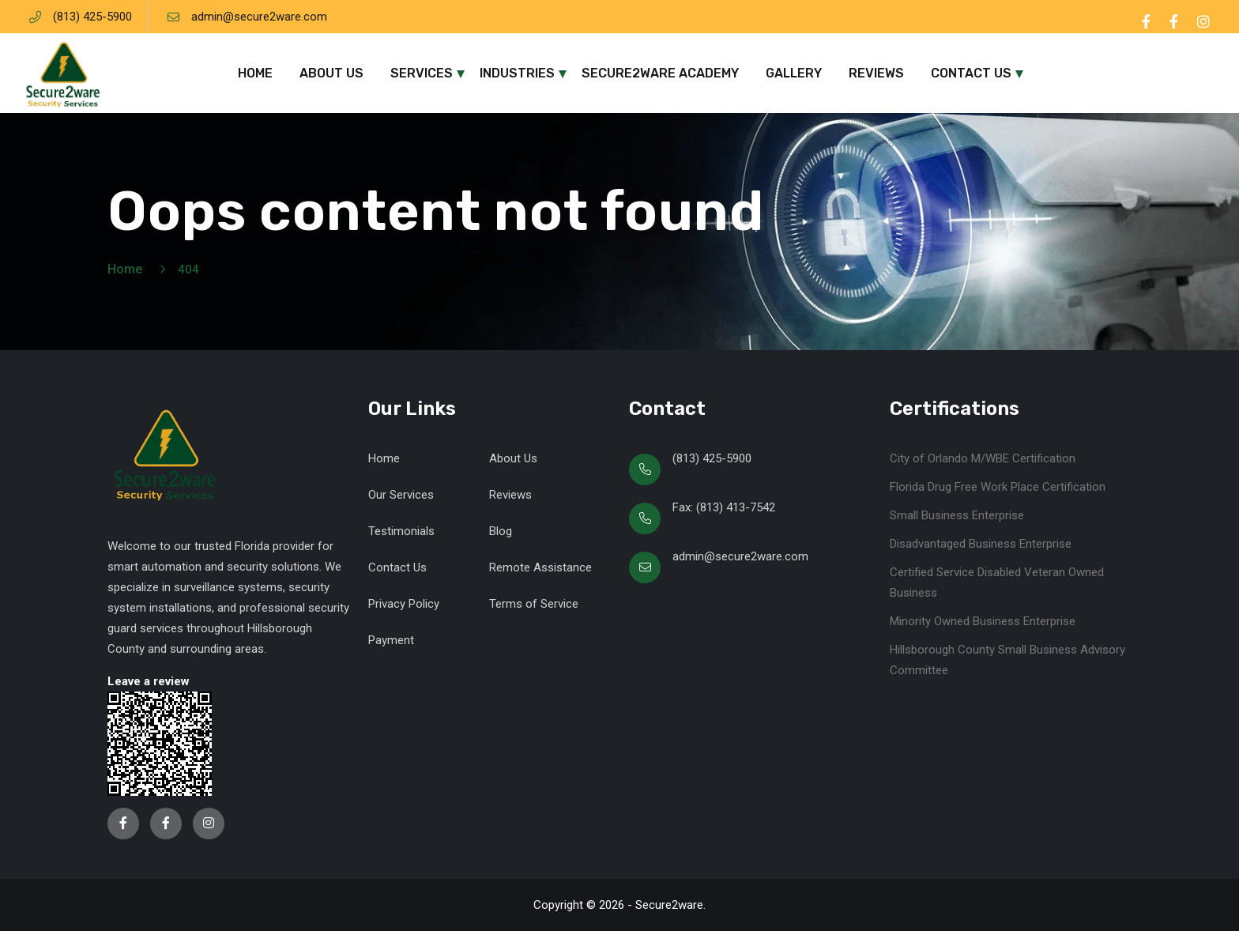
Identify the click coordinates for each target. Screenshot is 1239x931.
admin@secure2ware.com (259, 16)
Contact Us (971, 73)
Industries (517, 73)
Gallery (794, 73)
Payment (391, 640)
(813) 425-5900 (92, 16)
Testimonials (401, 531)
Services (421, 73)
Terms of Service (533, 604)
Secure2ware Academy (660, 73)
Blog (500, 531)
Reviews (876, 73)
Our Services (401, 495)
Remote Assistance (540, 567)
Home (255, 73)
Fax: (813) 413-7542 (723, 507)
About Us (331, 73)
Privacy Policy (403, 604)
